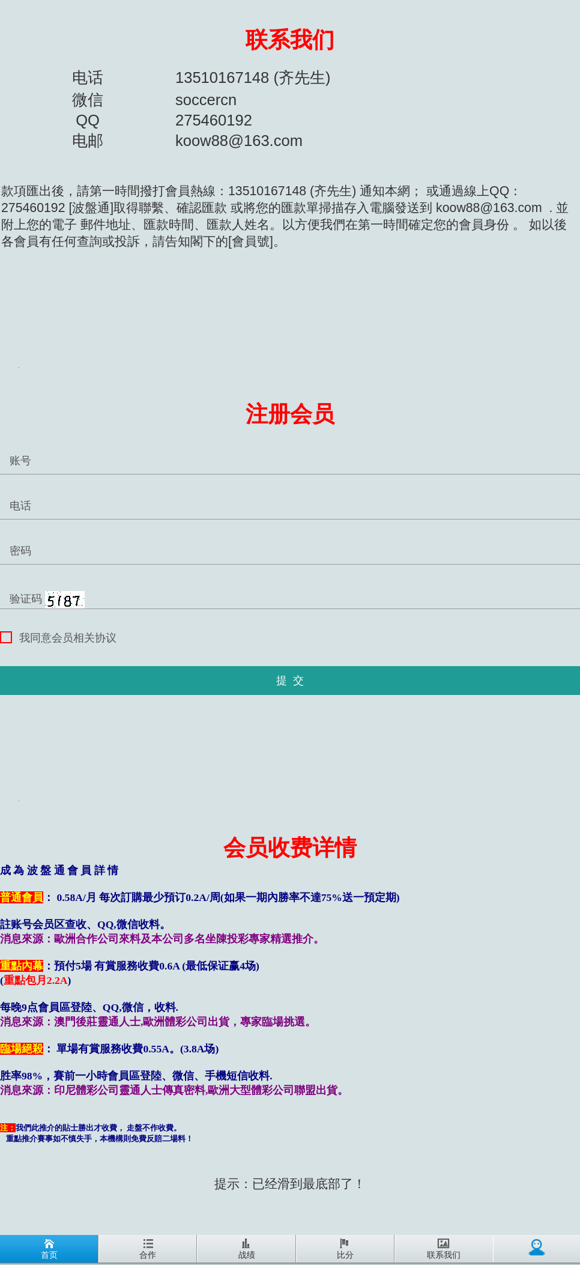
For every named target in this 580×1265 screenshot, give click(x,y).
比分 (345, 1249)
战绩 (246, 1249)
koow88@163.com (489, 208)
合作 (147, 1249)
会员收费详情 (290, 848)
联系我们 (290, 40)
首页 (49, 1249)
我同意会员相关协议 (58, 637)
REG (18, 367)
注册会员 (290, 414)
